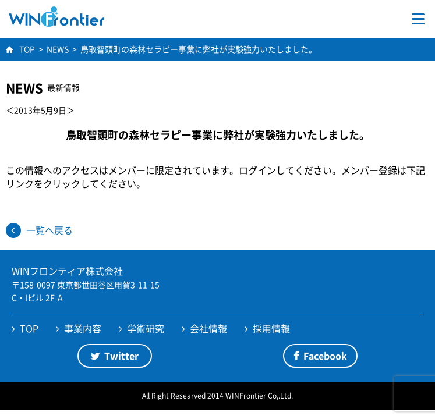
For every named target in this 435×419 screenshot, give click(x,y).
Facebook (325, 356)
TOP (29, 328)
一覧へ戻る (49, 230)
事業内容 (82, 328)
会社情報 (208, 328)
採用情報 (271, 328)
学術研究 (145, 328)
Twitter (121, 356)
